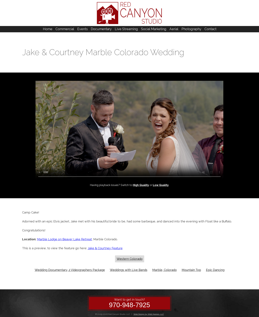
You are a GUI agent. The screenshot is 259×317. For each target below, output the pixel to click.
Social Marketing (153, 29)
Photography (191, 29)
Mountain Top (191, 270)
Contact (210, 29)
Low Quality (161, 185)
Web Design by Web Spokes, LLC (148, 314)
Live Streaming (126, 29)
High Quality (141, 185)
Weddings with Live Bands (128, 270)
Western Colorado (130, 259)
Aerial (173, 29)
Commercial (65, 29)
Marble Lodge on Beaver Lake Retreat (64, 239)
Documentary (101, 29)
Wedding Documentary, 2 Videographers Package (70, 270)
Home (47, 29)
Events (82, 29)
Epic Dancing (215, 270)
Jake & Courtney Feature (105, 248)
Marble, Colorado (164, 270)
